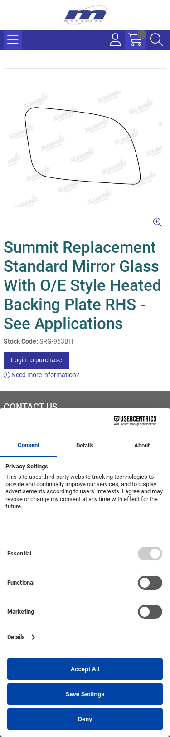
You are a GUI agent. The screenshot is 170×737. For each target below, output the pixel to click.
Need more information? (41, 374)
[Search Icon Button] (156, 40)
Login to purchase (36, 360)
